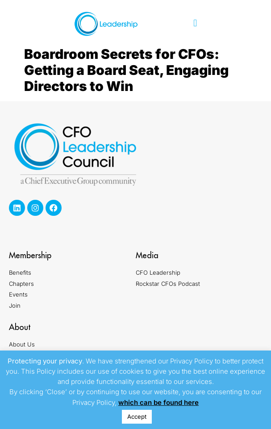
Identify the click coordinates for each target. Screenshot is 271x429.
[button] (195, 23)
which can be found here (158, 402)
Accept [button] (136, 416)
